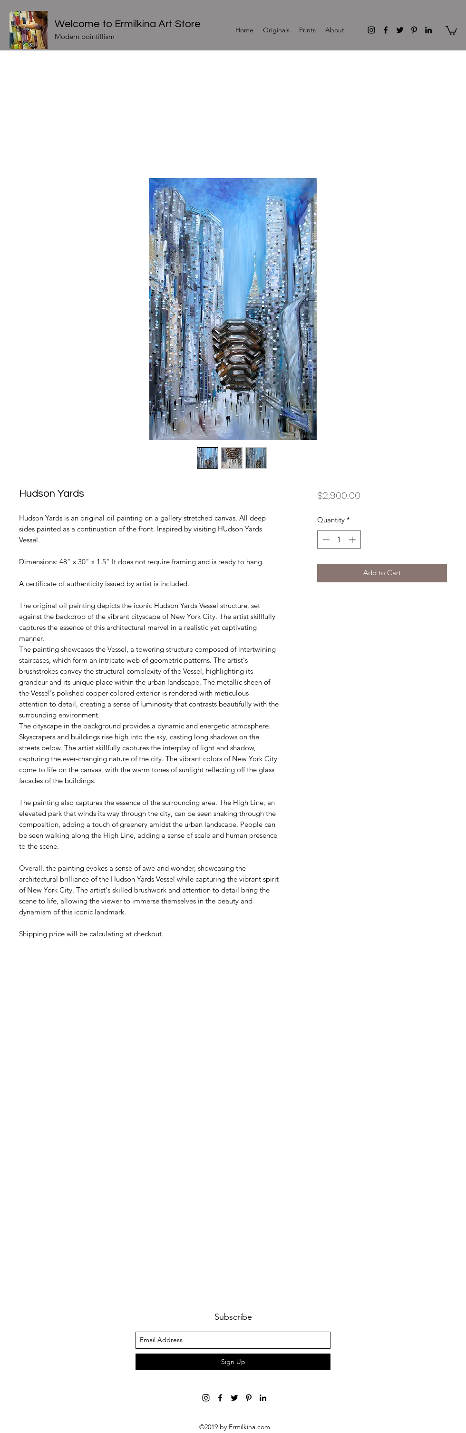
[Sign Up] (233, 1362)
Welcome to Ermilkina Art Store (128, 24)
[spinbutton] (339, 540)
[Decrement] (325, 540)
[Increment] (353, 540)
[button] (451, 30)
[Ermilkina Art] (371, 30)
